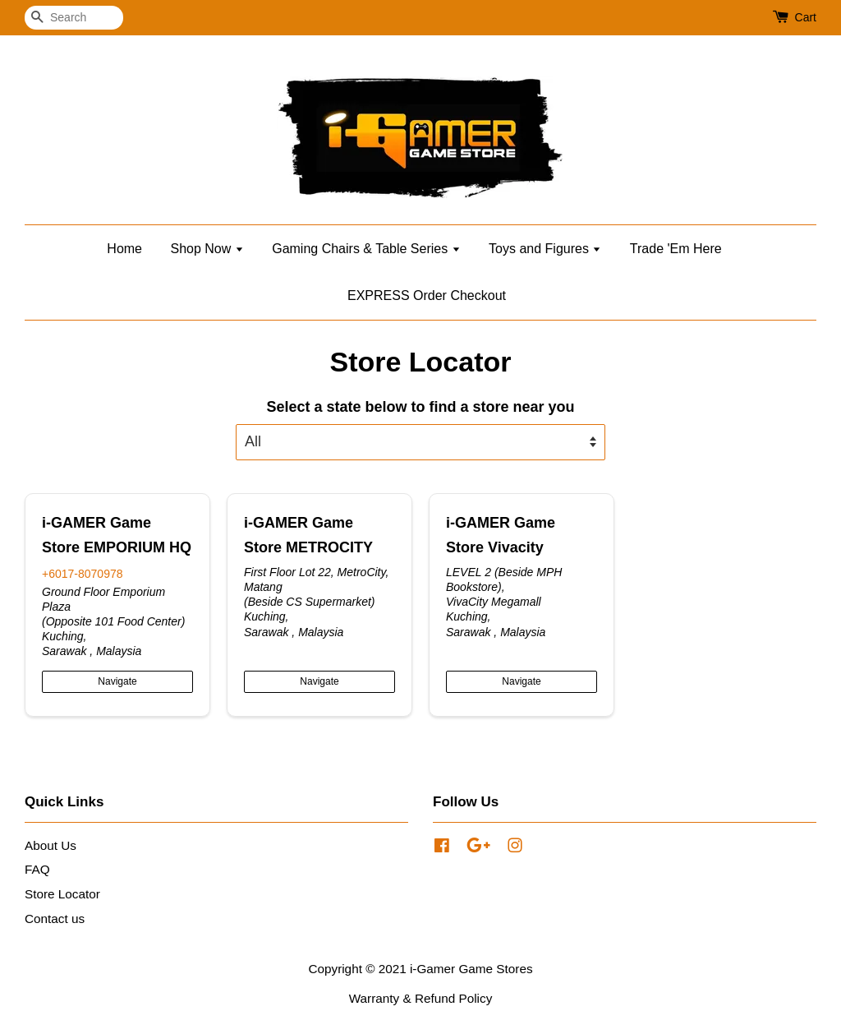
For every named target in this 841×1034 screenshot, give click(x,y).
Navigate (117, 681)
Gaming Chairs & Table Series (366, 249)
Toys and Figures (545, 249)
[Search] (74, 18)
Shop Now (206, 249)
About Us (50, 845)
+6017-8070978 (82, 573)
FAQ (37, 869)
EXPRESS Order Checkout (426, 295)
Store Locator (62, 894)
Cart (805, 17)
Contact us (55, 919)
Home (124, 249)
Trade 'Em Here (676, 249)
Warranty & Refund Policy (421, 998)
